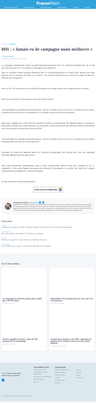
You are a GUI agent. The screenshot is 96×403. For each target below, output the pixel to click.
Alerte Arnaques (29, 7)
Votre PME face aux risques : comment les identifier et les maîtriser (26, 246)
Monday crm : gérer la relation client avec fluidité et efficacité (23, 240)
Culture (57, 377)
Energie (75, 7)
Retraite (48, 12)
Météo (78, 375)
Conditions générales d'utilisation (41, 373)
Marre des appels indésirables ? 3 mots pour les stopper (22, 233)
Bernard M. (9, 56)
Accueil (4, 44)
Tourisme (79, 377)
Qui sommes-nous (40, 370)
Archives (36, 382)
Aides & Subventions (11, 7)
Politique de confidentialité (43, 377)
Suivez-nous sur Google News (48, 189)
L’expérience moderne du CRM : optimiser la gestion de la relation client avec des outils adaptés (36, 227)
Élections (12, 44)
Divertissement (60, 380)
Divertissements (45, 7)
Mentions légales (39, 379)
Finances (87, 7)
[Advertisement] (48, 28)
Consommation (62, 7)
